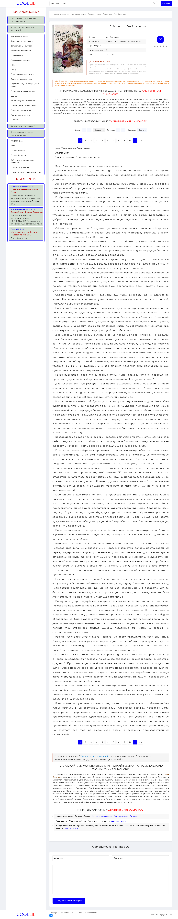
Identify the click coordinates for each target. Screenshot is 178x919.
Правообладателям (20, 167)
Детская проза (94, 14)
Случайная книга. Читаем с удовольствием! (23, 20)
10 (130, 140)
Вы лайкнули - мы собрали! (23, 126)
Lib (26, 3)
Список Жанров (18, 151)
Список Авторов (18, 155)
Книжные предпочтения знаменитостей (22, 133)
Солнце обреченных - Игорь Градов (24, 191)
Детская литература (21, 51)
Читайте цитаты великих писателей (23, 29)
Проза (14, 65)
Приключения (17, 55)
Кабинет (166, 3)
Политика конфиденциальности (26, 172)
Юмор (13, 70)
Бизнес (14, 96)
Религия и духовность (21, 110)
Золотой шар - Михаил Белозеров (27, 212)
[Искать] (154, 3)
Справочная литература (23, 91)
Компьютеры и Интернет (23, 101)
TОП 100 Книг (17, 141)
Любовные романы (19, 36)
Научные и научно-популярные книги (25, 85)
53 (140, 140)
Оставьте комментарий (94, 756)
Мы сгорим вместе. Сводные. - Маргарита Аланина (25, 233)
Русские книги (59, 14)
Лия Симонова (112, 37)
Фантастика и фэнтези (22, 41)
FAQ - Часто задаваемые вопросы (22, 161)
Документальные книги (21, 79)
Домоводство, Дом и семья (23, 105)
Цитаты (15, 120)
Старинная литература (22, 74)
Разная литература (20, 115)
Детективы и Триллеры (22, 46)
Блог (13, 146)
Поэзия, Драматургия (21, 60)
